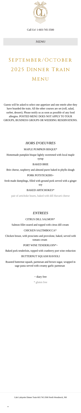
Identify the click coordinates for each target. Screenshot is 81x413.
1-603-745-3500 (45, 29)
